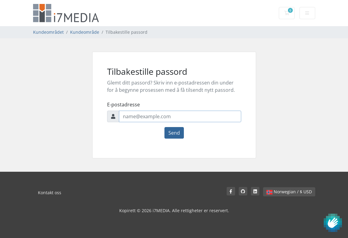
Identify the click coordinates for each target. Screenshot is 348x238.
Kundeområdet (48, 32)
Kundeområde (84, 32)
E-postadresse (123, 104)
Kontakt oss (49, 192)
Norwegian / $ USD (289, 192)
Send (174, 132)
